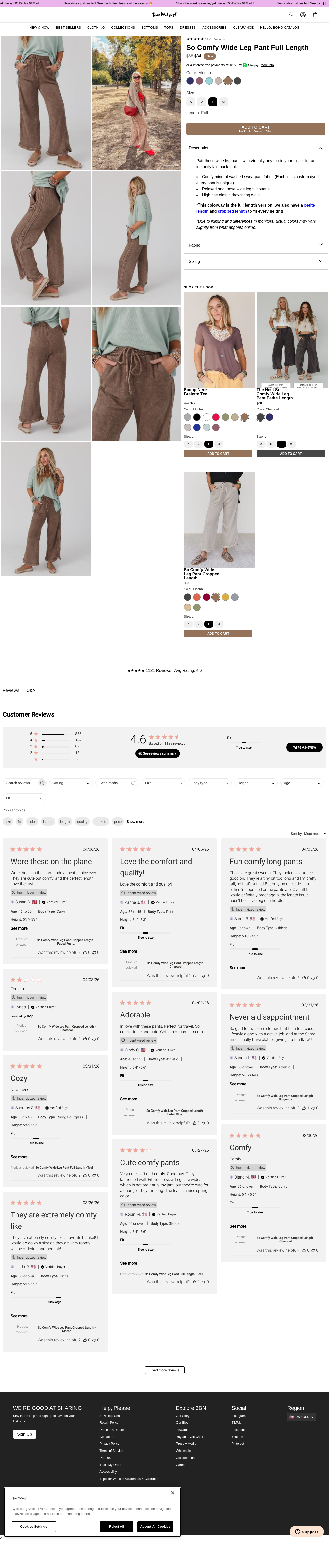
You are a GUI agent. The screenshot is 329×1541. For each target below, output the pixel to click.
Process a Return (111, 1430)
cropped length (232, 211)
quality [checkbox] (82, 822)
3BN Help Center (111, 1416)
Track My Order (110, 1465)
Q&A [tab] (31, 690)
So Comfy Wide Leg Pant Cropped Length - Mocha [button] (67, 1329)
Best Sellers (68, 27)
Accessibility (108, 1472)
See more (19, 928)
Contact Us (107, 1437)
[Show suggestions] (301, 1417)
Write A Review (304, 747)
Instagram (239, 1416)
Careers (181, 1465)
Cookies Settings (33, 1526)
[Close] (172, 1493)
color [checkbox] (32, 822)
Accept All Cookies (155, 1526)
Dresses (188, 27)
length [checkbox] (65, 822)
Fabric (256, 245)
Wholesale (183, 1451)
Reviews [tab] (11, 690)
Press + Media (186, 1443)
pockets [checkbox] (101, 822)
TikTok (236, 1422)
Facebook (238, 1430)
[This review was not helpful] (94, 952)
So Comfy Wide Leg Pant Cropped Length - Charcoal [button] (176, 964)
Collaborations (186, 1458)
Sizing (256, 261)
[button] (55, 735)
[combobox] (71, 782)
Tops (168, 27)
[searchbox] (20, 783)
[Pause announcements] (324, 3)
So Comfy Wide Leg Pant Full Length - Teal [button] (64, 1167)
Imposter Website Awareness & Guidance (128, 1479)
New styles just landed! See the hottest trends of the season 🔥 (118, 3)
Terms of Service (111, 1451)
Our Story (183, 1416)
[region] (92, 1512)
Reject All (116, 1526)
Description (256, 148)
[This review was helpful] (85, 952)
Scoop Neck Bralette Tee (196, 392)
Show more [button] (135, 822)
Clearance (243, 27)
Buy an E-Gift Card (189, 1437)
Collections (123, 27)
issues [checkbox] (48, 822)
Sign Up (24, 1434)
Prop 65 (105, 1458)
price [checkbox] (118, 822)
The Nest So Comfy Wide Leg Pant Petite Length (275, 394)
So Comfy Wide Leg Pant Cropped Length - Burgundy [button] (285, 1097)
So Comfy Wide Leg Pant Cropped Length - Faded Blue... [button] (175, 1112)
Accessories (214, 27)
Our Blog (182, 1422)
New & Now (39, 27)
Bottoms (149, 27)
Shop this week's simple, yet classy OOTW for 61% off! (224, 3)
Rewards (182, 1430)
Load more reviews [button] (164, 1370)
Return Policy (108, 1422)
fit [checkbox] (19, 822)
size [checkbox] (8, 822)
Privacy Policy (109, 1443)
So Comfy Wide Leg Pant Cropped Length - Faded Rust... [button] (66, 941)
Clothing (96, 27)
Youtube (237, 1437)
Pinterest (238, 1443)
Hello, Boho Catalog (280, 27)
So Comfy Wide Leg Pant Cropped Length (201, 574)
